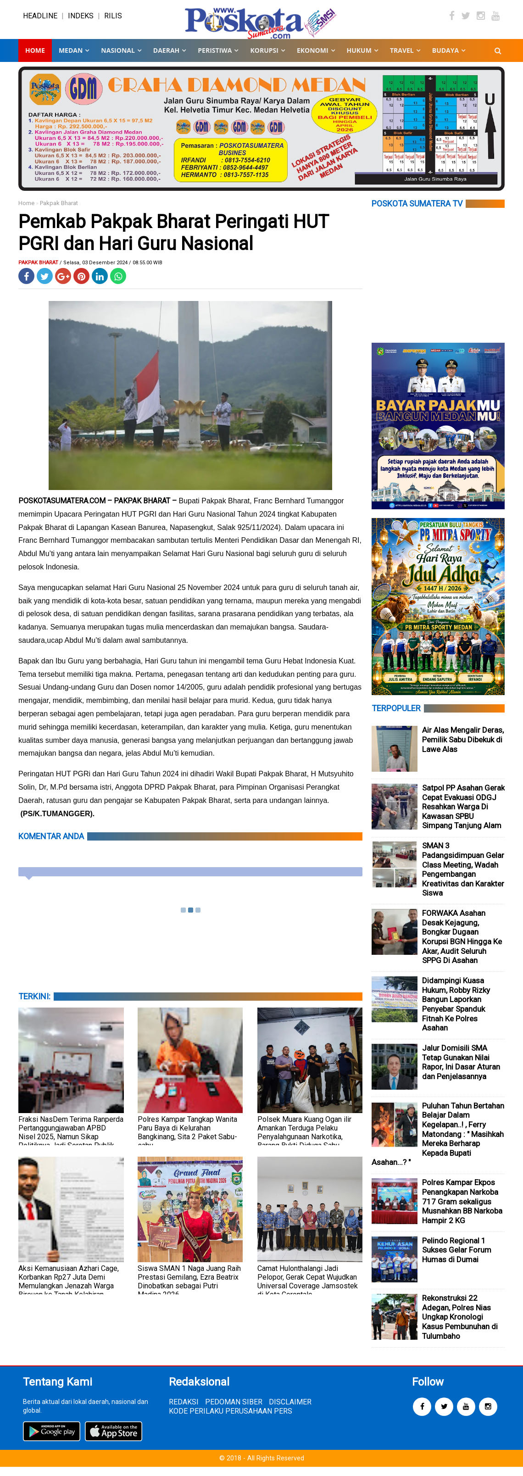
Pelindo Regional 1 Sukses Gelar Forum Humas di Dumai (456, 1259)
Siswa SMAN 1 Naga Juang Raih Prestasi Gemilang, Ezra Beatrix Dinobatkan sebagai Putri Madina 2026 (189, 1290)
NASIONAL (117, 59)
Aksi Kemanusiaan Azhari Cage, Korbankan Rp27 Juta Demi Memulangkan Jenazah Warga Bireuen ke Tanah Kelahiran (68, 1290)
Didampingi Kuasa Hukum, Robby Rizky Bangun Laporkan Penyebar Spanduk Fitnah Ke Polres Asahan (456, 1013)
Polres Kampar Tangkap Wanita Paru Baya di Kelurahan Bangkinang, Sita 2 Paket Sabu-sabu (187, 1141)
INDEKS (81, 20)
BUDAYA (445, 59)
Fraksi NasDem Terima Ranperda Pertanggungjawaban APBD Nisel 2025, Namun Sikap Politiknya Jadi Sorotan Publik (70, 1141)
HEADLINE (40, 20)
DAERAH (166, 59)
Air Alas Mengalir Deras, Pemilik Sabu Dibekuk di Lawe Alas (463, 749)
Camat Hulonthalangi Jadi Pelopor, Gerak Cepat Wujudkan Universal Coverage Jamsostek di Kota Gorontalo (307, 1290)
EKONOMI (312, 59)
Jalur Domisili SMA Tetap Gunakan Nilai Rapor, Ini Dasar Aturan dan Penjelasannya (461, 1071)
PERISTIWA (215, 59)
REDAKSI (184, 1411)
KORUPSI (264, 59)
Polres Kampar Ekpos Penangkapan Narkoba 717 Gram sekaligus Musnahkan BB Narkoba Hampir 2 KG (462, 1210)
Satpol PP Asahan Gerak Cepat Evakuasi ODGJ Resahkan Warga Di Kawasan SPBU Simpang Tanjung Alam (463, 815)
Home (35, 59)
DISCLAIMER (290, 1411)
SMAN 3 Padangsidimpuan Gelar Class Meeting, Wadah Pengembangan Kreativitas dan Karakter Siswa (463, 878)
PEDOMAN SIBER (233, 1411)
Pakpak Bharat (59, 212)
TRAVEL (402, 59)
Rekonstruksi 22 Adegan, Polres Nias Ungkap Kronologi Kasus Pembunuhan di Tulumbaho (460, 1326)
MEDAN (71, 59)
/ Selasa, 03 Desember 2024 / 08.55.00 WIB (111, 272)
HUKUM (359, 59)
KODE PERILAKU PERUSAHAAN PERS (230, 1420)
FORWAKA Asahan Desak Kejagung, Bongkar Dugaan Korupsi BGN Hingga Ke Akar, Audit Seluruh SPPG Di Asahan (462, 946)
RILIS (113, 20)
